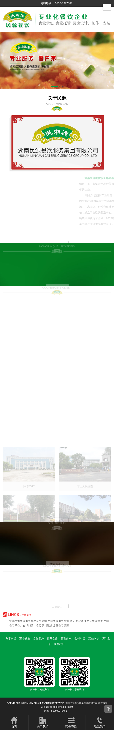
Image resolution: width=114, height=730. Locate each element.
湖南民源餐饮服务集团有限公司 (81, 703)
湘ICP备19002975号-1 (55, 711)
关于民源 (11, 638)
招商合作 (52, 638)
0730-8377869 (63, 3)
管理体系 (66, 638)
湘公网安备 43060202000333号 (57, 707)
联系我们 (59, 644)
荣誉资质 (24, 638)
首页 (14, 722)
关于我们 (42, 722)
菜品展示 (93, 638)
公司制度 (80, 638)
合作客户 (38, 638)
